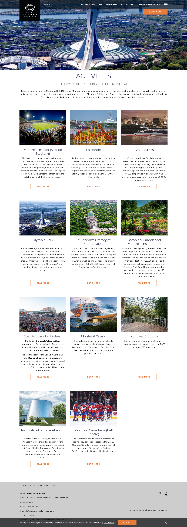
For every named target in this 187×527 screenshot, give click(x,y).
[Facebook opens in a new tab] (159, 493)
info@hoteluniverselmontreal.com (39, 511)
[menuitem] (78, 4)
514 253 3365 (28, 502)
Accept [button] (127, 522)
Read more (109, 523)
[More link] (165, 4)
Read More (46, 186)
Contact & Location (30, 485)
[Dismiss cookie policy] (166, 522)
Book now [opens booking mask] (155, 12)
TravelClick (142, 510)
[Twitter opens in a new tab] (165, 493)
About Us (49, 485)
